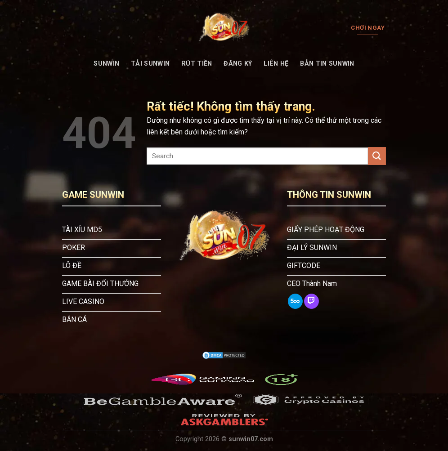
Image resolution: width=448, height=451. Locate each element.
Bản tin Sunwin (327, 63)
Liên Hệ (276, 63)
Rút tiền (196, 63)
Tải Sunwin (150, 63)
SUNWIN (106, 63)
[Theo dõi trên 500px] (295, 301)
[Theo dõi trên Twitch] (311, 301)
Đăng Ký (238, 63)
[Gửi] (377, 156)
